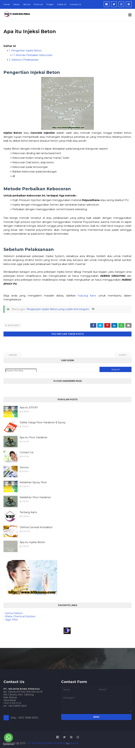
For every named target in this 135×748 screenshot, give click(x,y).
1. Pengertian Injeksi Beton (25, 50)
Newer (13, 354)
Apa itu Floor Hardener (33, 437)
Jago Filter (11, 619)
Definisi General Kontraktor (36, 526)
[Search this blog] (21, 370)
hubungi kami (87, 295)
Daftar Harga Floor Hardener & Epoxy (43, 422)
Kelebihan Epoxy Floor (33, 482)
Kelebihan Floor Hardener (35, 497)
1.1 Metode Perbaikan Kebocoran (32, 55)
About (16, 4)
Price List (38, 4)
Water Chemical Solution (20, 616)
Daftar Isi (61, 4)
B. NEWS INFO (12, 325)
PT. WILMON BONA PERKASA (47, 742)
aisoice (74, 742)
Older (122, 354)
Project (50, 4)
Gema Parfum (14, 612)
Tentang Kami (28, 512)
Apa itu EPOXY (29, 407)
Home (7, 4)
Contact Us (75, 4)
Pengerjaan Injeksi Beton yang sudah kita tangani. (58, 309)
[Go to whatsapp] (8, 737)
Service (26, 4)
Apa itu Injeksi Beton (32, 541)
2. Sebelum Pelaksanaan (24, 59)
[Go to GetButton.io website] (8, 744)
